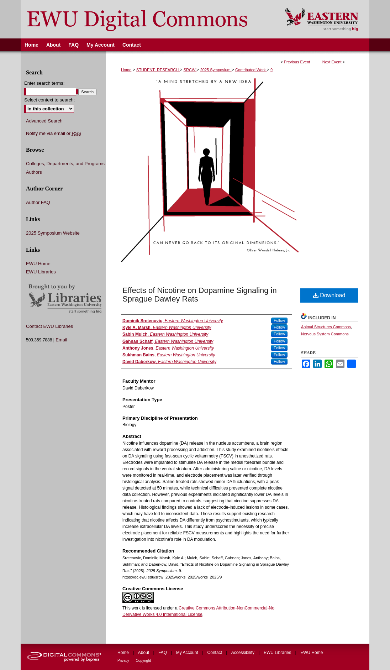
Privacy (123, 661)
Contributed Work (251, 70)
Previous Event (297, 62)
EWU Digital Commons (148, 19)
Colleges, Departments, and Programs (65, 163)
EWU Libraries (41, 271)
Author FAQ (38, 202)
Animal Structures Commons (326, 327)
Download (329, 295)
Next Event (332, 62)
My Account (187, 652)
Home (126, 70)
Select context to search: (49, 100)
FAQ (163, 652)
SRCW (190, 70)
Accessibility (243, 652)
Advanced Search (44, 121)
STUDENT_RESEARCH (158, 70)
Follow (279, 320)
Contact (215, 652)
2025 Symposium (216, 70)
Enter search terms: (44, 83)
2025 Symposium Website (53, 233)
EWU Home (38, 263)
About (144, 652)
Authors (34, 172)
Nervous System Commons (325, 334)
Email (61, 339)
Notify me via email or (53, 133)
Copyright (143, 661)
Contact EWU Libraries (49, 326)
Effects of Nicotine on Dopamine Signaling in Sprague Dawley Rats (199, 294)
